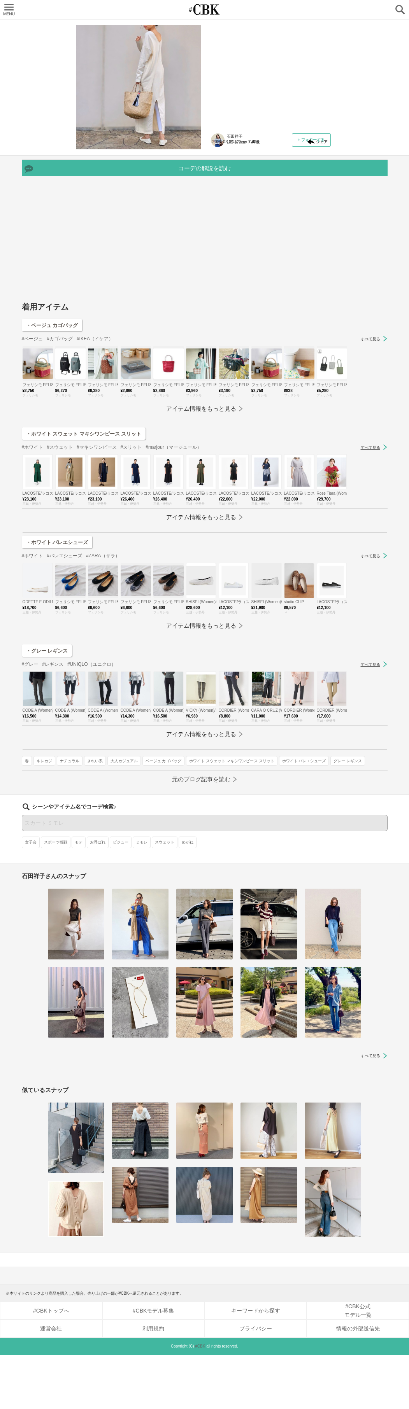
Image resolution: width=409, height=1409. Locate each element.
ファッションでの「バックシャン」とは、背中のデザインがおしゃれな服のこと (268, 76)
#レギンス (52, 755)
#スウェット (60, 538)
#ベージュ (32, 430)
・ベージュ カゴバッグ (52, 417)
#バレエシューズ (64, 647)
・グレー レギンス (47, 742)
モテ (79, 896)
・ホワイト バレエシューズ (57, 634)
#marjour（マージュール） (173, 538)
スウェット (164, 896)
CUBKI (205, 9)
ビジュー (120, 896)
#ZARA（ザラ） (103, 647)
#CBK (200, 1400)
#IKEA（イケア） (95, 430)
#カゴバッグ (60, 430)
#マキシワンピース (97, 538)
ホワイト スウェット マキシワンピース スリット (258, 224)
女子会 (31, 896)
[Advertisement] (205, 333)
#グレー (30, 755)
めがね (187, 896)
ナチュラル (260, 201)
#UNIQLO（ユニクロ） (91, 755)
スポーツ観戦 (55, 896)
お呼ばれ (97, 896)
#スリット (131, 538)
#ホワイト (32, 538)
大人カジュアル (229, 212)
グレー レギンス (281, 235)
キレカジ (235, 201)
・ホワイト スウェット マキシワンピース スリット (84, 525)
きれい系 (285, 201)
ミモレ (141, 896)
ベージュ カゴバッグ (269, 212)
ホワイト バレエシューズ (238, 235)
